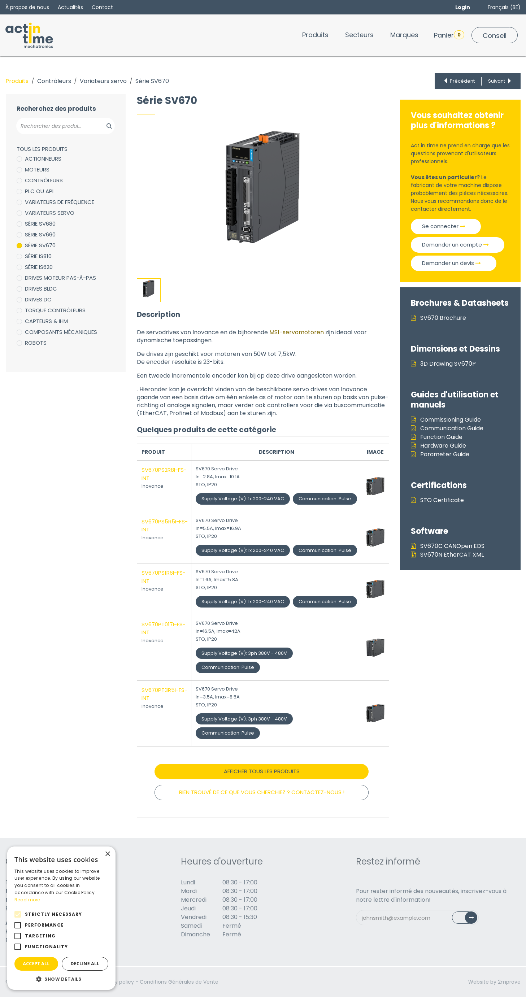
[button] (61, 979)
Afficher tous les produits (262, 771)
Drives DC (38, 299)
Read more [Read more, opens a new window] (27, 900)
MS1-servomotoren (296, 332)
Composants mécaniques (61, 332)
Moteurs (37, 169)
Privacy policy (117, 981)
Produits (17, 81)
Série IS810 (38, 256)
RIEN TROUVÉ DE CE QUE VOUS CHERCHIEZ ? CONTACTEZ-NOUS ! (261, 792)
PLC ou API (39, 191)
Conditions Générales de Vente (179, 981)
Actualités (70, 7)
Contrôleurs (54, 81)
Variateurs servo (103, 81)
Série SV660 (40, 234)
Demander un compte (455, 244)
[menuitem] (315, 35)
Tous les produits (42, 149)
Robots (36, 343)
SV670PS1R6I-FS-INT (164, 577)
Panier (449, 35)
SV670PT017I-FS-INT (164, 628)
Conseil (495, 35)
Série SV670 (40, 245)
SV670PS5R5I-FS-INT (165, 526)
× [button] (107, 854)
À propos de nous (27, 7)
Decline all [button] (85, 964)
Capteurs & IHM (46, 321)
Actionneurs (43, 158)
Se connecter (443, 226)
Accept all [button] (36, 964)
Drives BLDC (41, 288)
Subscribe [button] (468, 919)
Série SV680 (40, 223)
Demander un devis (451, 263)
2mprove (509, 981)
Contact (102, 7)
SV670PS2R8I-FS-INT (164, 474)
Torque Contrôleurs (55, 310)
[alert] (61, 918)
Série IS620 (39, 267)
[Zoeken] (105, 126)
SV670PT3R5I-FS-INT (164, 694)
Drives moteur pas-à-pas (60, 278)
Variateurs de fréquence (59, 202)
